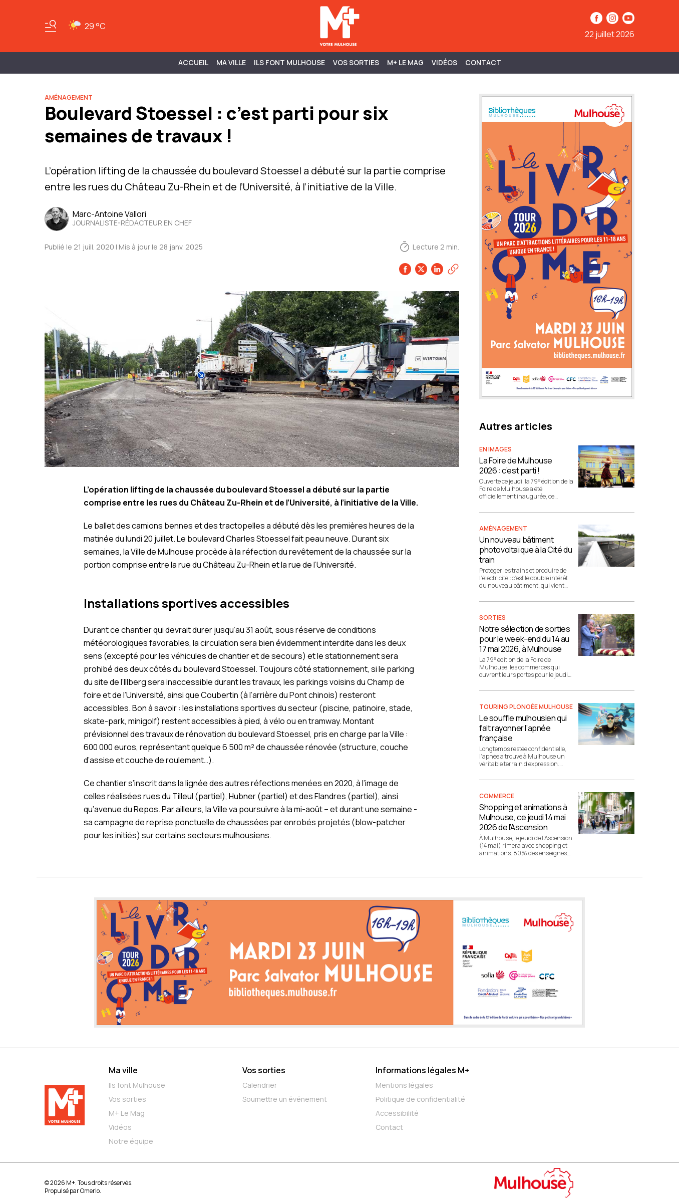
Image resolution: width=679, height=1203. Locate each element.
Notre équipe (131, 1141)
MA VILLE (231, 62)
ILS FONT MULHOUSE (289, 62)
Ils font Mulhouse (137, 1085)
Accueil (193, 62)
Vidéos (444, 62)
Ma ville (123, 1070)
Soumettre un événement (284, 1099)
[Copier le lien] (453, 269)
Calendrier (259, 1085)
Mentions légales (404, 1085)
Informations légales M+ (422, 1070)
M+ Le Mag (405, 62)
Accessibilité (397, 1113)
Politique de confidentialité (420, 1099)
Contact (483, 62)
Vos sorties (356, 62)
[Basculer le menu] (51, 26)
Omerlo (90, 1190)
